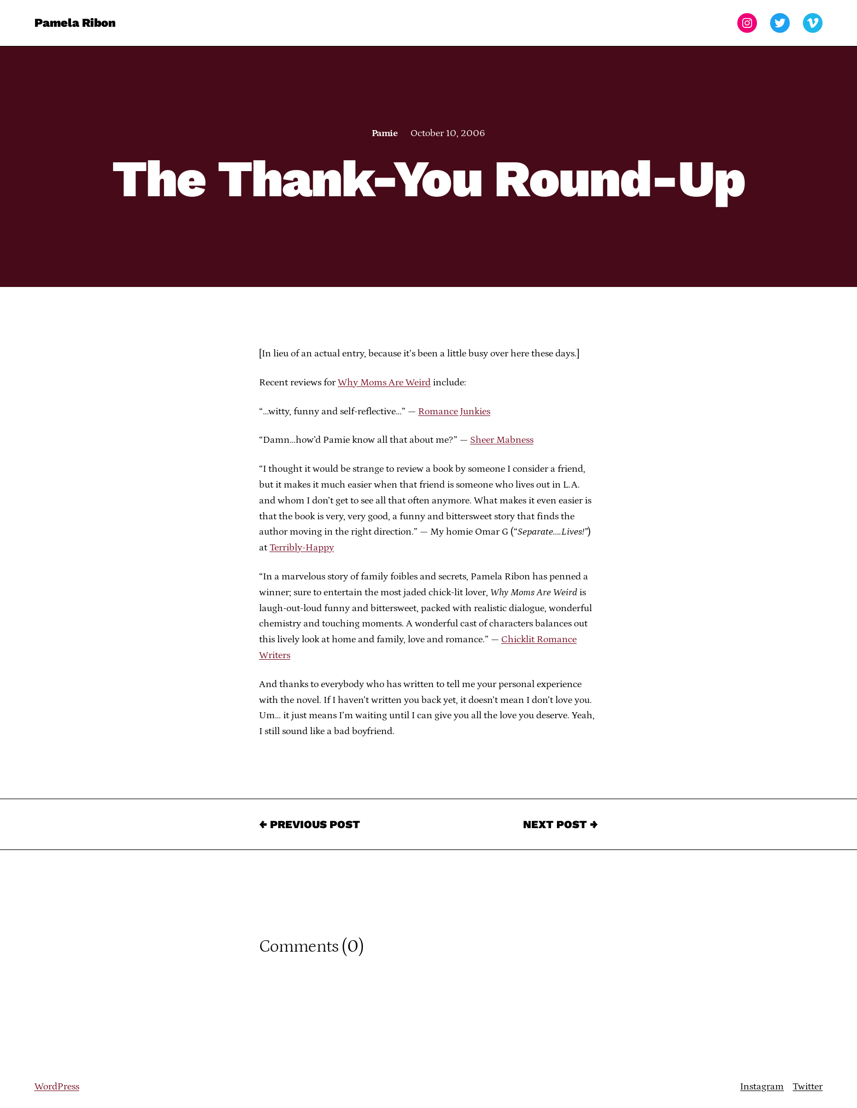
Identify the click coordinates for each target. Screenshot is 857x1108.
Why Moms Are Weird (384, 382)
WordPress (56, 1086)
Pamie (384, 133)
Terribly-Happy (301, 547)
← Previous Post (309, 824)
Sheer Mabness (501, 440)
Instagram (762, 1086)
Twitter (808, 1086)
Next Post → (560, 824)
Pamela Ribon (75, 23)
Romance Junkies (454, 411)
